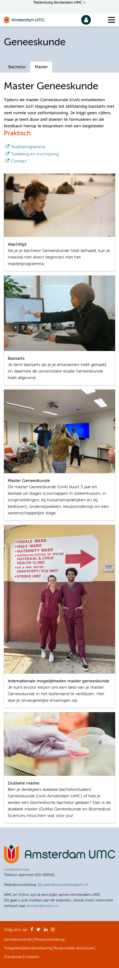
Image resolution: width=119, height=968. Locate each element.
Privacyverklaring (49, 940)
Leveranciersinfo (18, 940)
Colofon (32, 957)
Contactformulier (17, 869)
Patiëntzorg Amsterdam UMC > (60, 2)
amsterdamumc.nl (42, 906)
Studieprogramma (28, 147)
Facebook (32, 931)
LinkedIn (46, 931)
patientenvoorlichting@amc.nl (65, 885)
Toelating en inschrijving (35, 154)
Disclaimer (13, 957)
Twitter (38, 931)
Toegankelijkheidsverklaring (28, 948)
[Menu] (111, 20)
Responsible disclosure (74, 948)
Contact (19, 161)
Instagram (53, 931)
